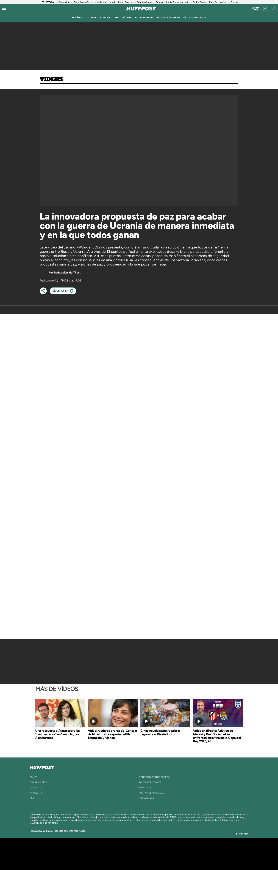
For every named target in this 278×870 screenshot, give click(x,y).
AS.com (177, 848)
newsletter (36, 793)
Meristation (194, 859)
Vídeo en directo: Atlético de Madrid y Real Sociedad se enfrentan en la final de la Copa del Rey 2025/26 (217, 736)
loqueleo (177, 859)
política (77, 17)
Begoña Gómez (145, 2)
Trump (159, 2)
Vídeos (51, 79)
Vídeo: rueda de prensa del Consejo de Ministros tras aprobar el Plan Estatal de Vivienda (112, 734)
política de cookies (150, 782)
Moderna (113, 859)
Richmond (96, 859)
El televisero (144, 17)
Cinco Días (147, 854)
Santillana (132, 848)
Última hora (255, 9)
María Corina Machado (177, 2)
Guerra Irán (64, 2)
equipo (33, 777)
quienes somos (38, 782)
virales (105, 17)
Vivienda (101, 2)
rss (32, 798)
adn (189, 848)
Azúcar (223, 2)
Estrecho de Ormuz (83, 2)
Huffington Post (103, 854)
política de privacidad (151, 793)
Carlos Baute (199, 2)
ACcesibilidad (146, 798)
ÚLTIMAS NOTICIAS (195, 17)
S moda (161, 859)
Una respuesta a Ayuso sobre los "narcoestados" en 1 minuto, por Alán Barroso (57, 734)
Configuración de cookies (154, 777)
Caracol (202, 848)
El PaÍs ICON (146, 859)
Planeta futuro (186, 854)
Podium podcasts (131, 859)
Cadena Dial (160, 854)
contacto (35, 787)
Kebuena (199, 854)
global (92, 17)
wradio (133, 854)
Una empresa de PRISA (67, 851)
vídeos (126, 17)
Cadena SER (166, 848)
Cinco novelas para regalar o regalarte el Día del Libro (160, 732)
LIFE (116, 17)
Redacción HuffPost (67, 272)
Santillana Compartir (151, 848)
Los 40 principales (115, 848)
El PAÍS (98, 848)
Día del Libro (237, 2)
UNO (122, 854)
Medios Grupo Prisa (67, 860)
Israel (112, 2)
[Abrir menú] (4, 8)
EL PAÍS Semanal (173, 854)
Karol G (213, 2)
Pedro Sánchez (125, 2)
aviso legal (145, 787)
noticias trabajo (168, 17)
